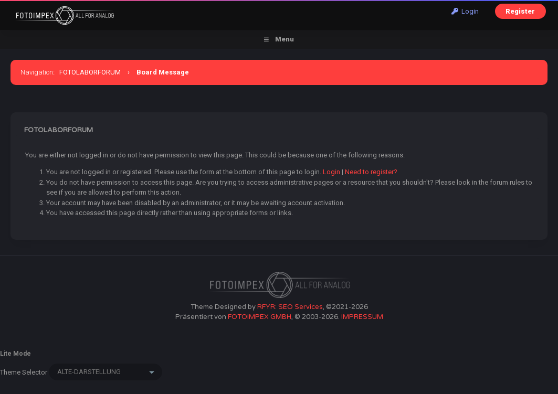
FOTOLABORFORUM (90, 72)
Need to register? (371, 172)
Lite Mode (15, 353)
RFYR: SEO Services (290, 307)
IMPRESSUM (362, 317)
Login (465, 11)
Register (520, 11)
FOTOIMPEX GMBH (259, 317)
